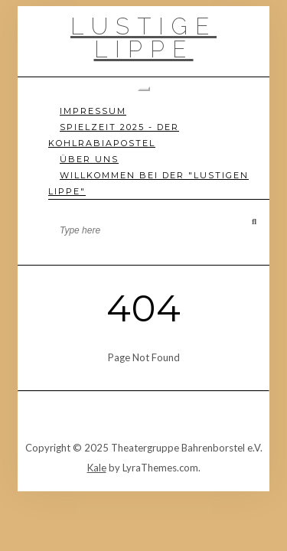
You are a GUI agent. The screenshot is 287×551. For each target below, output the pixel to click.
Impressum (93, 111)
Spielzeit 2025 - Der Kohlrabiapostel (113, 135)
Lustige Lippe (143, 38)
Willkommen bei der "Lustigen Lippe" (148, 183)
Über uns (89, 159)
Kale (96, 467)
